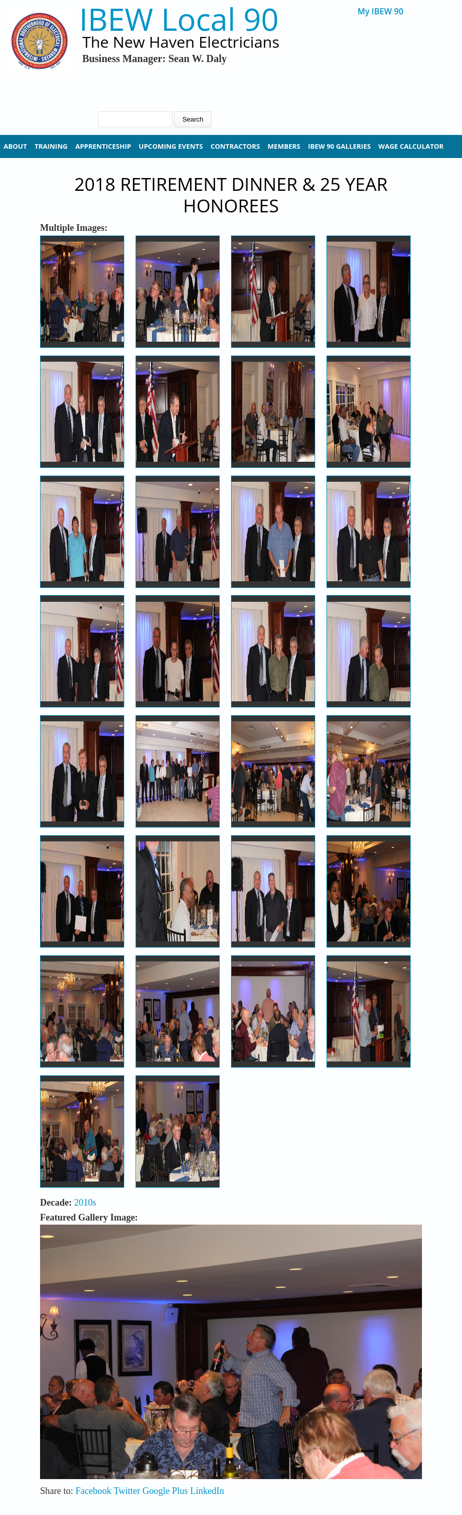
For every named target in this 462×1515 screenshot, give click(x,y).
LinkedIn (207, 1491)
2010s (85, 1202)
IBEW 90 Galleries (339, 146)
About (15, 146)
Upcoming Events (171, 146)
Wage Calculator (411, 146)
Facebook (93, 1491)
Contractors (235, 146)
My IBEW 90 (380, 11)
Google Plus (165, 1491)
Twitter (126, 1491)
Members (283, 146)
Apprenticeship (103, 146)
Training (50, 146)
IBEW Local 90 (179, 19)
